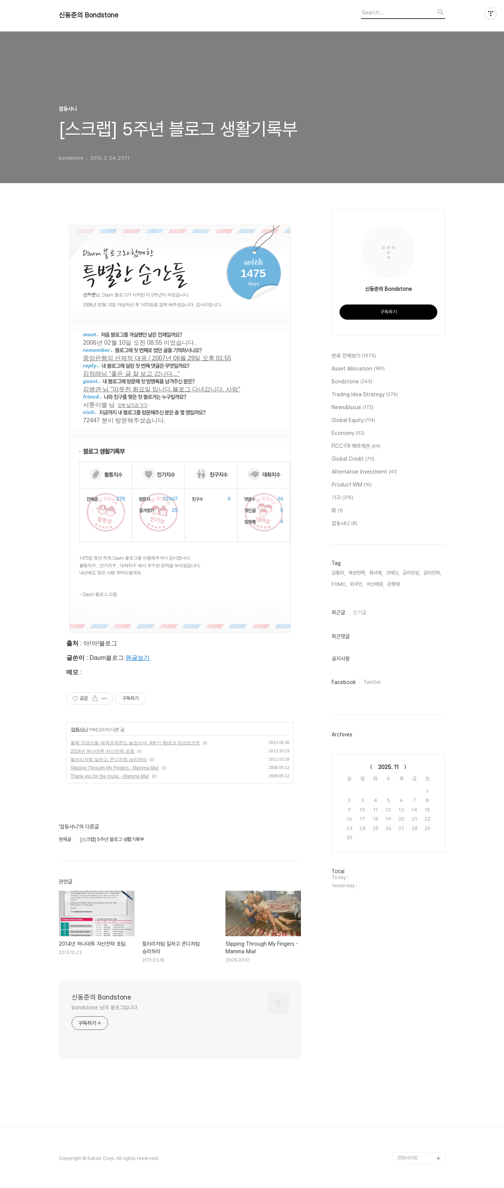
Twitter (372, 682)
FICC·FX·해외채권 (356, 446)
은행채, (394, 584)
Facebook (344, 682)
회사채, (376, 573)
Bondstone (352, 382)
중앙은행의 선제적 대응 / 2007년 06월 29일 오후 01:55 (157, 358)
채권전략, (357, 573)
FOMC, (339, 584)
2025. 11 (388, 767)
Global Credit (353, 459)
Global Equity (353, 420)
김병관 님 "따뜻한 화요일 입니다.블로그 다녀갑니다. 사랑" (161, 389)
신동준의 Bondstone (88, 15)
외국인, (356, 584)
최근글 (338, 612)
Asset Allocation (358, 369)
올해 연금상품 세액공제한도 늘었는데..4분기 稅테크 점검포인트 (135, 742)
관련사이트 (407, 1158)
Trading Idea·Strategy (365, 395)
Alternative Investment (364, 472)
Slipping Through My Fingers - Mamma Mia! (114, 768)
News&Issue (352, 407)
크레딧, (392, 573)
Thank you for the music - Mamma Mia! (109, 776)
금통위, (338, 573)
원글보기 (137, 657)
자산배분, (375, 584)
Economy (348, 433)
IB (337, 511)
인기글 (359, 612)
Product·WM (352, 485)
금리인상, (411, 573)
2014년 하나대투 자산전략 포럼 (102, 751)
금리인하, (432, 573)
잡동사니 (79, 729)
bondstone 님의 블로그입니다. (105, 1007)
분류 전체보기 (354, 356)
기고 (342, 498)
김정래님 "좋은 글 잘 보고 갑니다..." (131, 373)
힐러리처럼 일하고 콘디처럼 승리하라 (108, 759)
